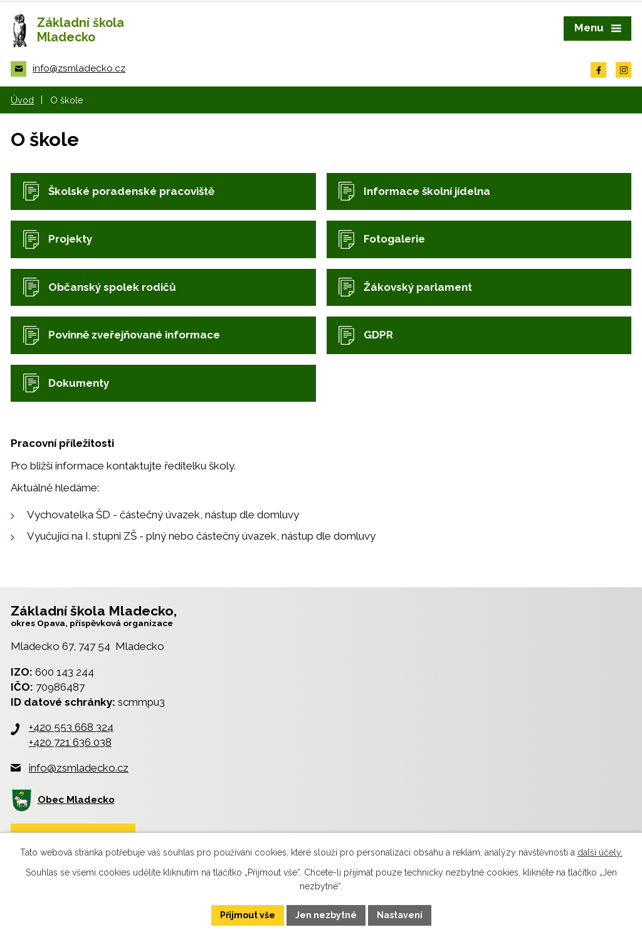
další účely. (600, 852)
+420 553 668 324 (71, 727)
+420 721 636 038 (70, 742)
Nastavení (400, 915)
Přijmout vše (247, 915)
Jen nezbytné (326, 915)
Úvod (22, 100)
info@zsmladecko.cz (79, 768)
